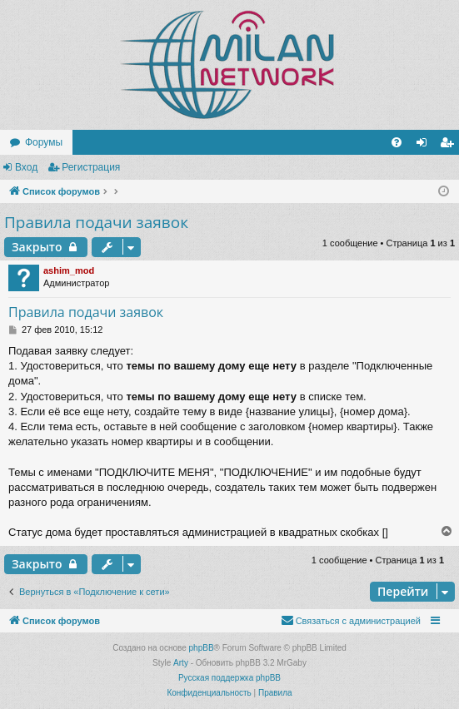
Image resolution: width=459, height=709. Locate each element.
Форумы (43, 142)
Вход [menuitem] (425, 145)
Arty (180, 662)
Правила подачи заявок (96, 222)
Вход (26, 167)
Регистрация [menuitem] (450, 145)
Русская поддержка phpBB (229, 677)
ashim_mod (68, 270)
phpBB (201, 647)
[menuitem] (396, 142)
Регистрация (91, 167)
